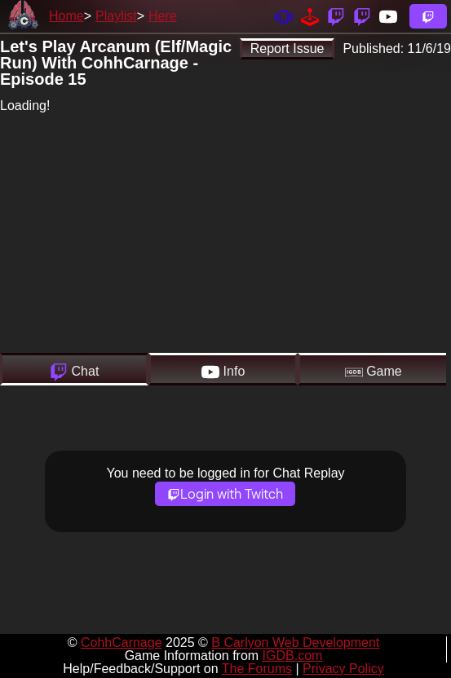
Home (66, 16)
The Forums (257, 669)
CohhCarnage (121, 642)
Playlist (116, 16)
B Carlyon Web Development (295, 642)
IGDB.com (293, 656)
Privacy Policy (343, 669)
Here (162, 16)
